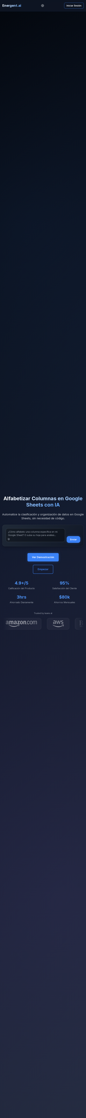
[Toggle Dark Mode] (42, 5)
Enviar (73, 539)
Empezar (43, 569)
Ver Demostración (43, 557)
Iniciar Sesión (74, 5)
